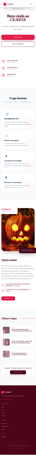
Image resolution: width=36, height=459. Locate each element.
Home (2, 407)
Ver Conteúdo (18, 44)
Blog (2, 410)
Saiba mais (18, 37)
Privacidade (4, 423)
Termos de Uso (5, 426)
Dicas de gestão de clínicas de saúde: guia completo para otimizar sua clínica (22, 343)
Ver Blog (3, 436)
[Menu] (30, 4)
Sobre (2, 413)
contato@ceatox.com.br (7, 399)
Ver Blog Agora (18, 372)
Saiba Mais (8, 298)
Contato (3, 415)
